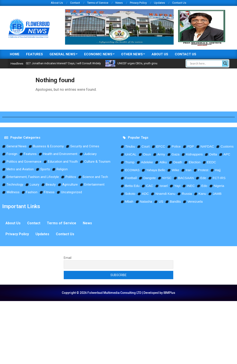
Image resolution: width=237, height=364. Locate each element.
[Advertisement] (118, 331)
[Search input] (205, 63)
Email (67, 258)
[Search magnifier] (225, 63)
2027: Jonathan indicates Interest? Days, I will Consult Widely (70, 63)
